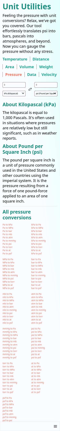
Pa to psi (7, 243)
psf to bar (8, 407)
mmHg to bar (10, 338)
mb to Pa (7, 293)
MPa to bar (8, 265)
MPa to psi (8, 278)
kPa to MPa (37, 227)
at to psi (35, 385)
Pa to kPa (7, 224)
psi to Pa (35, 328)
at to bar (35, 372)
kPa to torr (37, 247)
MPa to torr (9, 281)
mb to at (7, 319)
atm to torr (37, 316)
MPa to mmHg (10, 275)
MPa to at (8, 284)
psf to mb (8, 410)
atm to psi (36, 313)
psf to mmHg (9, 417)
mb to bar (8, 303)
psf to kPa (8, 401)
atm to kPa (37, 297)
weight (46, 66)
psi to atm (36, 344)
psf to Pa (7, 397)
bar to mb (36, 268)
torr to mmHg (10, 382)
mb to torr (8, 316)
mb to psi (7, 313)
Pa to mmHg (9, 240)
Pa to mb (7, 234)
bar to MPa (37, 265)
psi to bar (36, 338)
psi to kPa (36, 331)
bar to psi (36, 278)
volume (27, 66)
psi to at (35, 354)
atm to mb (36, 306)
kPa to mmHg (38, 240)
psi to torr (36, 351)
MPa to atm (9, 272)
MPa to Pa (8, 259)
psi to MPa (36, 334)
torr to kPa (8, 366)
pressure (13, 74)
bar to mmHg (38, 275)
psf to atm (8, 413)
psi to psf (36, 357)
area (9, 66)
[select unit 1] (14, 93)
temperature (15, 59)
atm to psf (36, 322)
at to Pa (35, 363)
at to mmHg (37, 382)
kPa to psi (36, 243)
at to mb (35, 376)
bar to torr (36, 281)
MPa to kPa (8, 262)
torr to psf (8, 392)
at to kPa (36, 366)
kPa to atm (37, 237)
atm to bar (36, 303)
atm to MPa (37, 300)
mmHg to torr (10, 351)
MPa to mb (8, 268)
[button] (30, 426)
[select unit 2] (45, 93)
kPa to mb (36, 234)
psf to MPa (8, 404)
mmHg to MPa (10, 334)
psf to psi (7, 420)
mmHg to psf (9, 357)
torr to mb (8, 376)
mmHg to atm (10, 344)
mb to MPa (8, 300)
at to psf (35, 392)
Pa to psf (7, 253)
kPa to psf (36, 253)
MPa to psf (8, 288)
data (31, 74)
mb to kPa (8, 297)
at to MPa (36, 369)
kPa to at (36, 250)
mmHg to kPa (10, 331)
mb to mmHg (10, 309)
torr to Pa (7, 363)
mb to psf (8, 322)
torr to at (7, 388)
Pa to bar (7, 231)
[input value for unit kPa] (14, 85)
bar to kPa (36, 262)
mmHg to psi (9, 347)
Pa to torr (7, 247)
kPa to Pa (36, 224)
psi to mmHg (38, 347)
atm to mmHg (38, 309)
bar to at (35, 284)
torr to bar (8, 372)
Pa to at (7, 250)
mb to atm (8, 306)
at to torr (36, 388)
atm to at (36, 319)
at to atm (36, 379)
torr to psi (8, 385)
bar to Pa (36, 259)
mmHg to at (9, 354)
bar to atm (36, 272)
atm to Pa (36, 293)
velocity (49, 74)
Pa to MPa (8, 227)
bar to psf (36, 288)
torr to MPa (9, 369)
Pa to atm (8, 237)
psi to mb (36, 341)
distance (41, 59)
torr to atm (8, 379)
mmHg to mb (10, 341)
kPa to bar (36, 231)
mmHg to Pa (9, 328)
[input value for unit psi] (45, 85)
